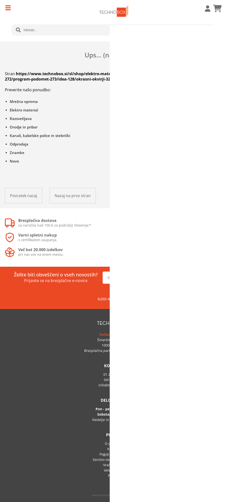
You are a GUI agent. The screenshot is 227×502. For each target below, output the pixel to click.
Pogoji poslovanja (113, 454)
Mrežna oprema (24, 101)
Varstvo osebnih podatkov (114, 459)
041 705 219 (113, 379)
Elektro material (24, 110)
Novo (14, 161)
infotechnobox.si (114, 385)
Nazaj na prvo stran (73, 195)
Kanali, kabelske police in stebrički (40, 135)
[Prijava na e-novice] (197, 278)
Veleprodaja (113, 470)
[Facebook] (124, 298)
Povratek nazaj (23, 195)
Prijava (205, 8)
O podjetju (113, 443)
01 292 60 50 (113, 374)
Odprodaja (19, 144)
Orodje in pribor (24, 127)
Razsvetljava (21, 118)
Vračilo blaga (113, 465)
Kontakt (113, 449)
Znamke (17, 152)
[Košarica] (217, 8)
